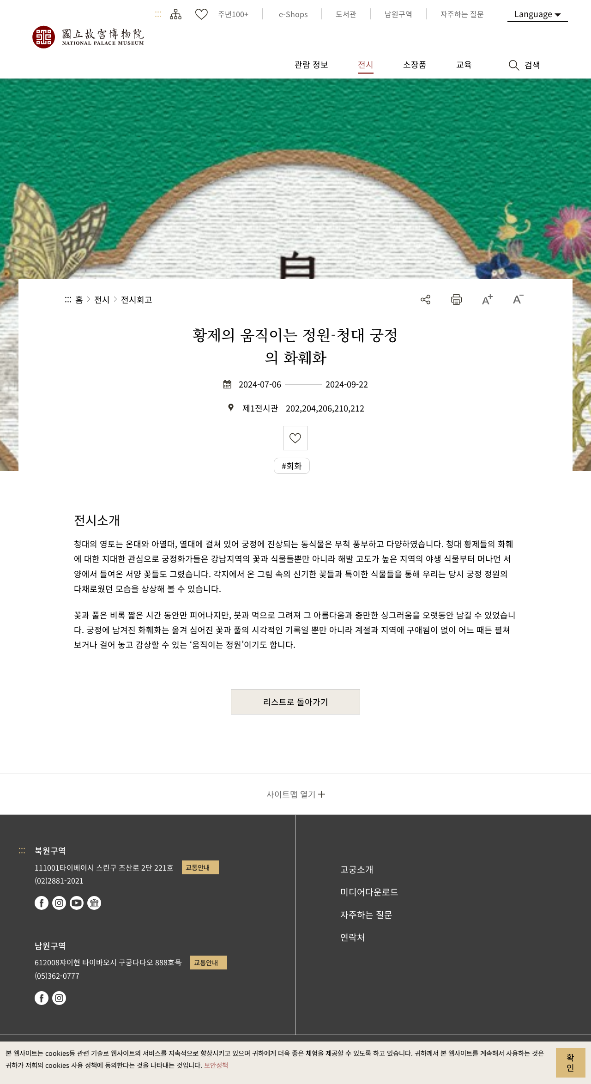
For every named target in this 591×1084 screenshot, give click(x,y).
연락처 (352, 937)
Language (533, 13)
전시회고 (136, 299)
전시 (102, 299)
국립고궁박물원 (87, 37)
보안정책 (216, 1065)
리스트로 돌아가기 (295, 702)
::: (158, 14)
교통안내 (198, 867)
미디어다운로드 (369, 891)
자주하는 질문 (366, 914)
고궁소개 (357, 869)
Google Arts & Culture (94, 903)
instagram (59, 903)
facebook (41, 903)
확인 (570, 1062)
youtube (77, 903)
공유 (425, 299)
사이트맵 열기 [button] (291, 794)
